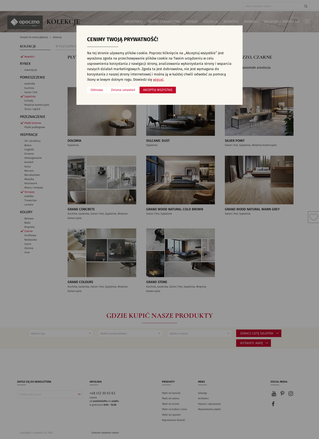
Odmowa (97, 90)
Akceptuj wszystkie (157, 90)
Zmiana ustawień (123, 90)
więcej (158, 79)
